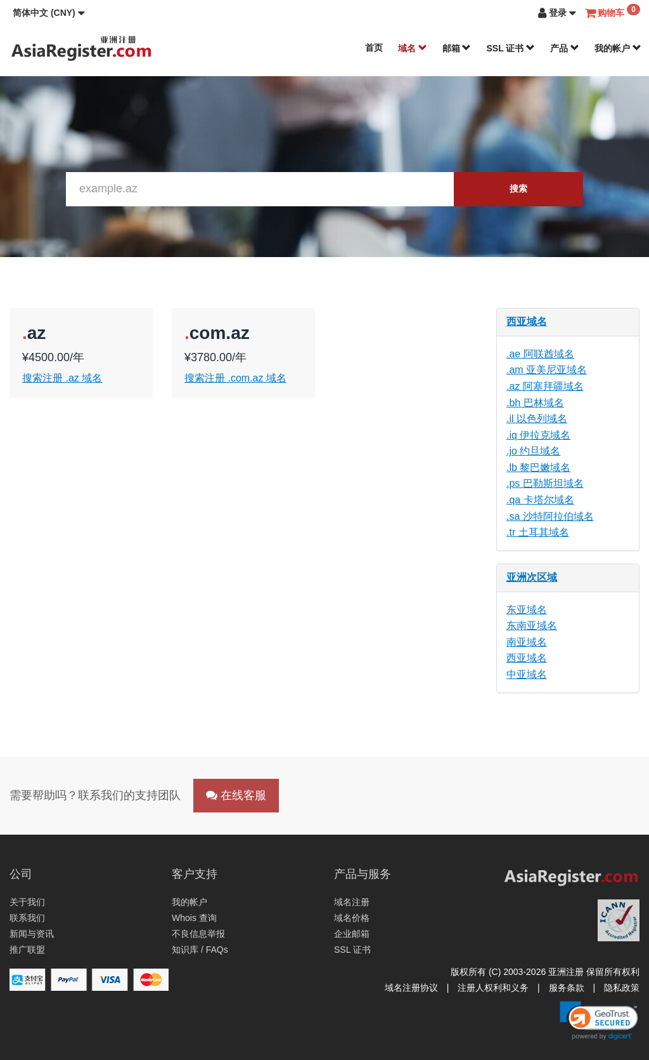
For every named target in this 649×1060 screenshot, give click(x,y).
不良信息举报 (198, 934)
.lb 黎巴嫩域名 (538, 467)
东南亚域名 (531, 625)
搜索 (518, 188)
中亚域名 (526, 674)
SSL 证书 (510, 48)
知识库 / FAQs (200, 949)
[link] (598, 1020)
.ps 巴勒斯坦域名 (545, 483)
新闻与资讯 (32, 934)
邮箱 (457, 48)
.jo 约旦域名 (533, 451)
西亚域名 (526, 321)
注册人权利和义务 (493, 988)
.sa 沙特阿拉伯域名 (550, 516)
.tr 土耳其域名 (537, 532)
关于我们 (27, 902)
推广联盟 (27, 949)
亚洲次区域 (531, 577)
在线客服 (236, 795)
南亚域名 (526, 642)
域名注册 (351, 902)
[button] (49, 13)
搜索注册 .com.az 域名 (235, 378)
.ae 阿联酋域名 (540, 353)
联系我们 (27, 918)
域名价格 (351, 918)
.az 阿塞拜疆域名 (545, 386)
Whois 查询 (194, 918)
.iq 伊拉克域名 (538, 435)
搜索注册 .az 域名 (62, 378)
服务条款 (566, 988)
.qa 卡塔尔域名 (540, 499)
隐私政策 (621, 988)
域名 (412, 48)
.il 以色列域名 (536, 418)
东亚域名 (526, 609)
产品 (564, 48)
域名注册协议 (411, 988)
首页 (374, 48)
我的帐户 (617, 48)
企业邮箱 (351, 934)
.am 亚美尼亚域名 (546, 369)
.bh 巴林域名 (535, 402)
